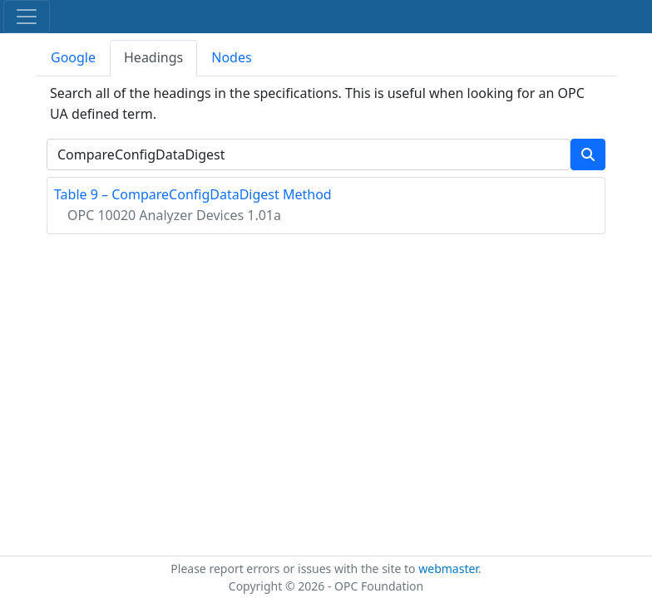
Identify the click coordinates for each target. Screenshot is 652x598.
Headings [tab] (153, 57)
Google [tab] (73, 57)
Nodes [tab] (231, 57)
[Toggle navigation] (26, 16)
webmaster (448, 568)
